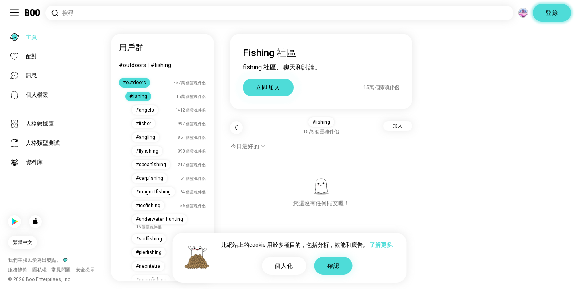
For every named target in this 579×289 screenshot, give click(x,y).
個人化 (284, 266)
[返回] (236, 127)
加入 (397, 126)
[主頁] (33, 12)
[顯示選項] (248, 146)
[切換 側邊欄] (14, 12)
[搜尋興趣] (279, 13)
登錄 (552, 13)
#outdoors (132, 65)
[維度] (523, 13)
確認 (333, 266)
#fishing (160, 65)
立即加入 (268, 87)
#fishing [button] (321, 122)
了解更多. (382, 245)
